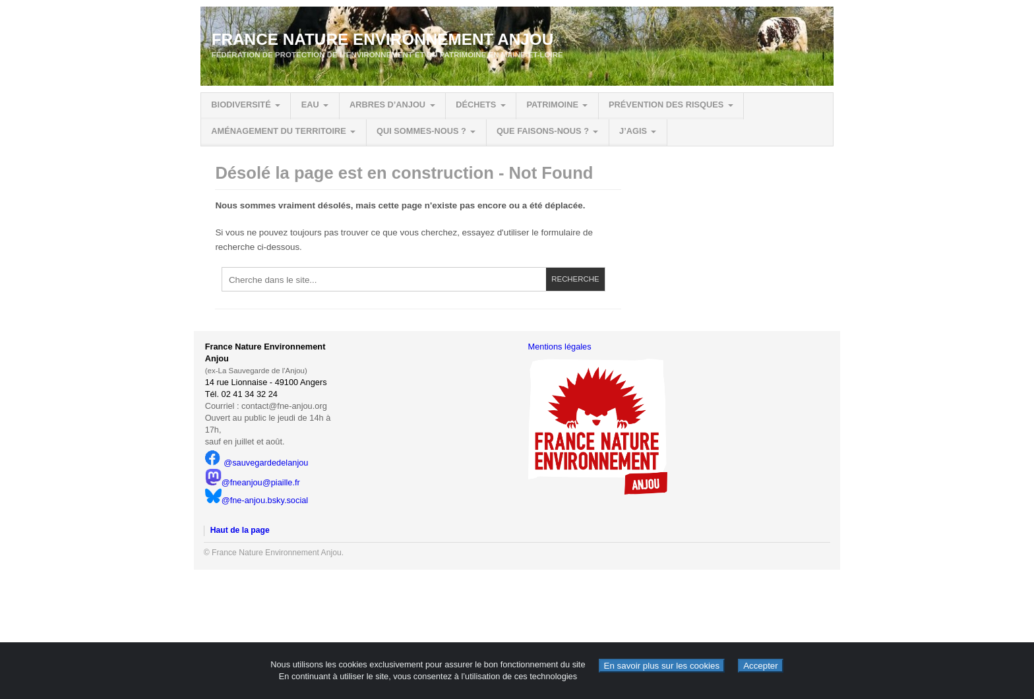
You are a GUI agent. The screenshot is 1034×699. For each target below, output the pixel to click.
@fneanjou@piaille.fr (252, 482)
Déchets (476, 104)
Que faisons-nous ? (543, 131)
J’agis (633, 131)
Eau (310, 104)
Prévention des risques (666, 104)
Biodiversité (240, 104)
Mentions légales (560, 346)
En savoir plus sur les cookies (662, 666)
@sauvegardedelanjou (257, 463)
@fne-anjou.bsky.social (257, 500)
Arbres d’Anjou (387, 104)
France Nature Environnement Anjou (383, 39)
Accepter (760, 666)
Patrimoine (552, 104)
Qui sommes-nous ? (421, 131)
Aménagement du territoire (278, 131)
